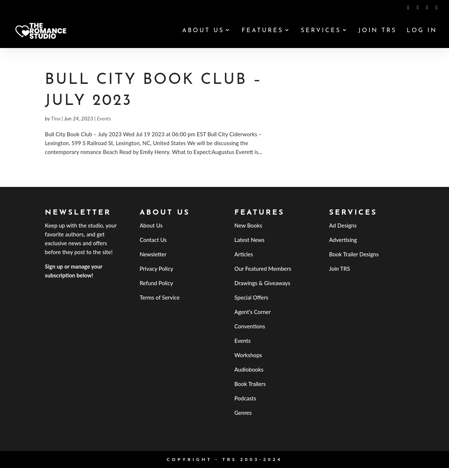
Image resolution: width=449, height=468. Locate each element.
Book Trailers (250, 383)
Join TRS (377, 31)
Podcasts (245, 398)
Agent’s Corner (252, 311)
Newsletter (153, 254)
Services (321, 31)
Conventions (249, 326)
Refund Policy (156, 283)
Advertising (343, 239)
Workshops (248, 355)
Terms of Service (159, 297)
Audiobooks (249, 369)
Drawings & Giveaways (262, 283)
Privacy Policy (156, 268)
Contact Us (153, 239)
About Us (203, 31)
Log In (422, 31)
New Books (248, 225)
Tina (55, 118)
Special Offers (251, 297)
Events (104, 118)
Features (262, 31)
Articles (243, 254)
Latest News (249, 239)
